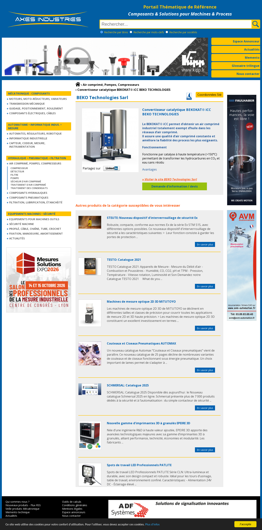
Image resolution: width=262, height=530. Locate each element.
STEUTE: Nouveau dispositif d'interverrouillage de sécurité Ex (152, 218)
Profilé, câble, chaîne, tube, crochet (35, 228)
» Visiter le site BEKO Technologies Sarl (169, 179)
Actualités (251, 49)
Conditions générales (74, 505)
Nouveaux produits (17, 505)
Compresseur (19, 168)
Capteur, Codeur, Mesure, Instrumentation (27, 144)
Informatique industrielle (28, 138)
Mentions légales (72, 508)
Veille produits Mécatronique (22, 508)
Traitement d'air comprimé (28, 184)
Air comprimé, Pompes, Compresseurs (35, 163)
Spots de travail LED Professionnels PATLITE (139, 465)
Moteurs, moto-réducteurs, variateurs (38, 99)
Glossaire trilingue (245, 66)
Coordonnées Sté (209, 95)
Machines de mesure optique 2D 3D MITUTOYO (141, 302)
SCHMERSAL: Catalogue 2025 (128, 385)
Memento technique (18, 512)
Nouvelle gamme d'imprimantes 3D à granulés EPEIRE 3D (148, 423)
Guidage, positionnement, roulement (36, 108)
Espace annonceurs (73, 512)
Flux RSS (36, 505)
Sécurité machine (21, 224)
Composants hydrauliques (28, 193)
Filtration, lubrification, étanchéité (35, 202)
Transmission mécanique (27, 103)
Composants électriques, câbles (32, 113)
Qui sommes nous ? (17, 501)
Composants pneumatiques (28, 197)
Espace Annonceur (246, 41)
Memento (252, 58)
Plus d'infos (152, 525)
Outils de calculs (71, 501)
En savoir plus (205, 244)
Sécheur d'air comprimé (26, 181)
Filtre (14, 174)
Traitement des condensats (29, 188)
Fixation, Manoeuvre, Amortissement (36, 233)
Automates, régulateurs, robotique (35, 133)
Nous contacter (248, 74)
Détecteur (17, 171)
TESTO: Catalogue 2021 (124, 260)
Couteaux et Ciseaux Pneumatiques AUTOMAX (141, 343)
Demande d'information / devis (174, 186)
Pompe (15, 178)
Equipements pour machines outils (34, 219)
